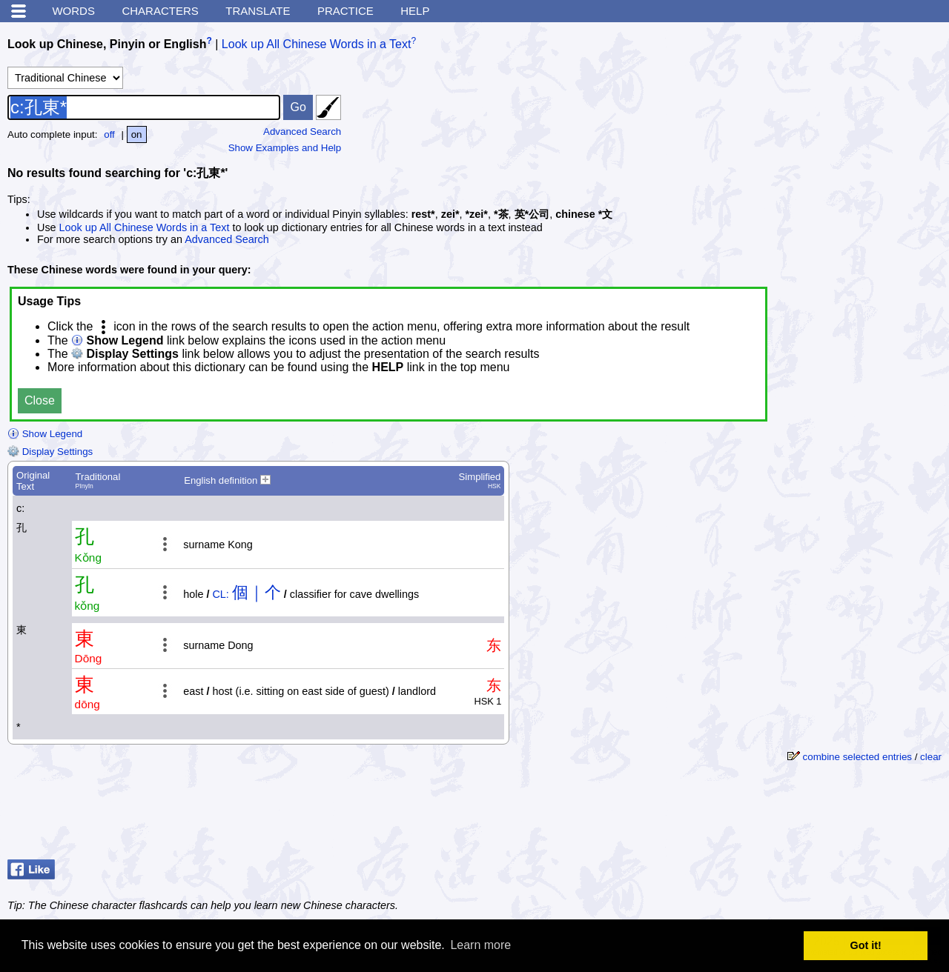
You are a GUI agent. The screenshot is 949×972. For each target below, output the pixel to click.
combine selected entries (857, 756)
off (109, 134)
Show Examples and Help (285, 147)
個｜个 (256, 592)
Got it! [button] (866, 945)
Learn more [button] (480, 945)
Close (39, 400)
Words (73, 10)
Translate (257, 10)
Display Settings (50, 451)
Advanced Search (302, 131)
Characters (160, 10)
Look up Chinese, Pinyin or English (106, 44)
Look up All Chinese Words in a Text (316, 44)
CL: (220, 594)
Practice (345, 10)
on (136, 134)
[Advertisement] (823, 816)
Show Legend (44, 433)
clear (931, 756)
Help (414, 10)
